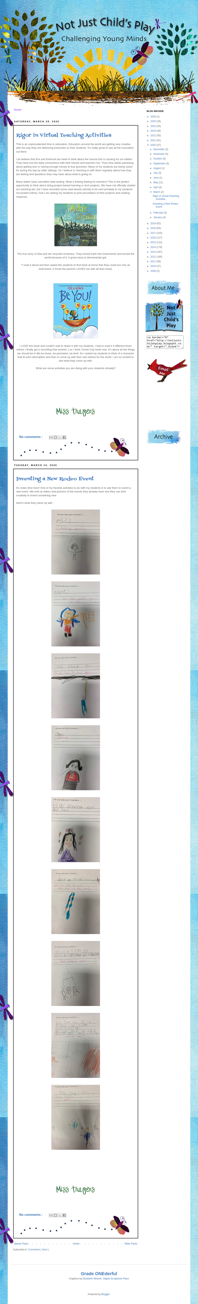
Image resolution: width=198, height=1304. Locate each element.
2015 (154, 242)
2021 (154, 140)
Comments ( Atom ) (38, 1249)
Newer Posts (21, 1243)
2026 (154, 116)
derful (111, 1273)
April (156, 187)
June (156, 177)
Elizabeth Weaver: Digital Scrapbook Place (106, 1278)
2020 (154, 145)
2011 (154, 261)
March (157, 192)
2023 (154, 130)
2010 (154, 266)
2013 (154, 251)
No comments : (31, 437)
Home (17, 109)
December (159, 149)
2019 (154, 223)
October (158, 158)
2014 (154, 247)
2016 (154, 237)
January (158, 217)
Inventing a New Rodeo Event (55, 479)
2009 (154, 271)
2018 (154, 228)
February (158, 212)
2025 (154, 121)
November (159, 154)
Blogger (105, 1294)
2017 (154, 233)
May (156, 182)
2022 (154, 135)
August (157, 168)
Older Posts (130, 1243)
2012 (154, 256)
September (159, 163)
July (155, 172)
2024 (154, 126)
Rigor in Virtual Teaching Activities (63, 135)
